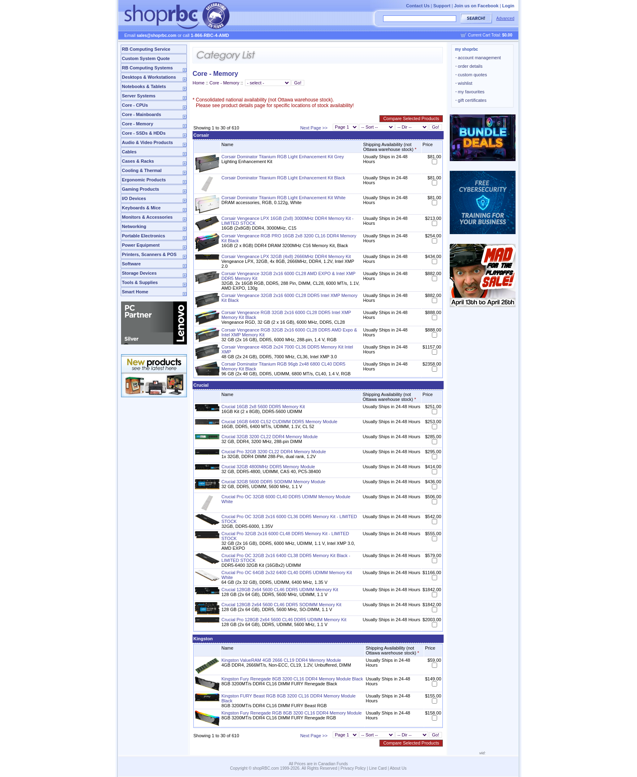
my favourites (470, 91)
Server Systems (139, 95)
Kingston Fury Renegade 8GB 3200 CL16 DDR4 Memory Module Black (292, 678)
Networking (134, 226)
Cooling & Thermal (142, 170)
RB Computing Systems (147, 67)
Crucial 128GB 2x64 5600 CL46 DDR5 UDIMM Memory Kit (279, 589)
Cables (129, 151)
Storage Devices (139, 273)
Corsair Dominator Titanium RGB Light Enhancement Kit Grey (282, 156)
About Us (398, 768)
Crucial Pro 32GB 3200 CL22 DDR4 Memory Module (273, 451)
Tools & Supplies (140, 282)
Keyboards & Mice (141, 207)
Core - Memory (137, 123)
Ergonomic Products (144, 179)
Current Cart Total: (490, 35)
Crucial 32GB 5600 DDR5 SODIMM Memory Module (273, 481)
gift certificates (470, 100)
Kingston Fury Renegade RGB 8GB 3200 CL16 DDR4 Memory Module (291, 712)
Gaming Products (140, 189)
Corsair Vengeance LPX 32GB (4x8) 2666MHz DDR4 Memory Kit (286, 256)
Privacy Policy (353, 768)
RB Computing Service (146, 49)
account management (478, 57)
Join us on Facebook (476, 5)
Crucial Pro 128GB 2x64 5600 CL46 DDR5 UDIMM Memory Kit (284, 619)
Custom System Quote (146, 58)
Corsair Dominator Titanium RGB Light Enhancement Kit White (283, 197)
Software (131, 263)
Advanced (505, 18)
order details (469, 66)
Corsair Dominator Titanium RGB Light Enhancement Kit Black (283, 177)
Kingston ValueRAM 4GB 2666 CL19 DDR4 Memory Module (281, 660)
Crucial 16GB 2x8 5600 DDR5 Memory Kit (263, 406)
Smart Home (135, 291)
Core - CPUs (135, 105)
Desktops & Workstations (149, 77)
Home (198, 82)
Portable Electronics (143, 235)
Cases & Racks (138, 161)
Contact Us (417, 5)
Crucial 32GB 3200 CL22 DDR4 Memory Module (269, 436)
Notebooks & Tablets (144, 86)
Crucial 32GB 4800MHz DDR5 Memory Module (268, 466)
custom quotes (471, 74)
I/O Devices (134, 198)
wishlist (463, 83)
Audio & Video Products (147, 142)
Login (508, 5)
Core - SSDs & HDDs (144, 133)
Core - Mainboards (141, 114)
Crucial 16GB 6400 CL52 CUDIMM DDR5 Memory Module (279, 421)
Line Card (378, 768)
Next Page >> (313, 127)
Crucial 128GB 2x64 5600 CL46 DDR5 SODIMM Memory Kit (281, 604)
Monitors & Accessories (147, 217)
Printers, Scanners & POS (149, 254)
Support (442, 5)
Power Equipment (141, 245)
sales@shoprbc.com (157, 35)
